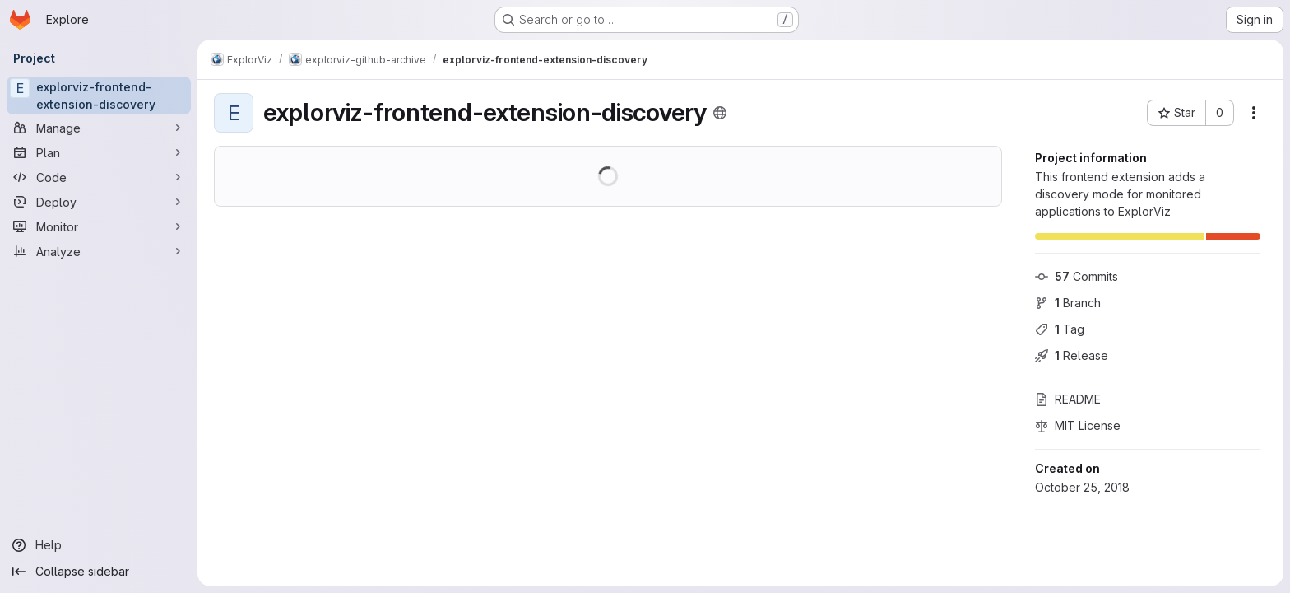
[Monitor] (99, 226)
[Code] (99, 177)
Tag (1059, 329)
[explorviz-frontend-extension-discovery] (99, 95)
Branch (1068, 303)
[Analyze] (99, 251)
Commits (1076, 276)
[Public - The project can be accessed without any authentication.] (719, 112)
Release (1071, 355)
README (1068, 399)
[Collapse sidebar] (99, 571)
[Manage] (99, 127)
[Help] (99, 545)
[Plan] (99, 152)
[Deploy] (99, 201)
